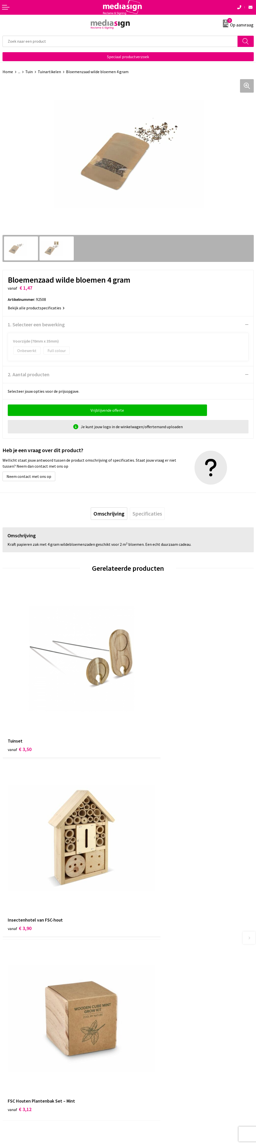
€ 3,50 (20, 716)
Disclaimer (139, 1052)
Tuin (29, 71)
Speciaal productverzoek (128, 56)
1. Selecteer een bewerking (36, 324)
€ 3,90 (145, 716)
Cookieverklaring (145, 1037)
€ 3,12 (20, 865)
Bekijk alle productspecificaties (36, 307)
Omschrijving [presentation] (109, 513)
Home (7, 71)
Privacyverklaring (145, 1045)
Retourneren (13, 1045)
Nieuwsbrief (140, 960)
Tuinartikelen (49, 71)
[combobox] (120, 41)
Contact (9, 1030)
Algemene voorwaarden (150, 1030)
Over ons (138, 953)
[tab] (109, 513)
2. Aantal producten (29, 374)
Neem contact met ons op (28, 476)
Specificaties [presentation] (147, 513)
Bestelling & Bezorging (22, 1037)
